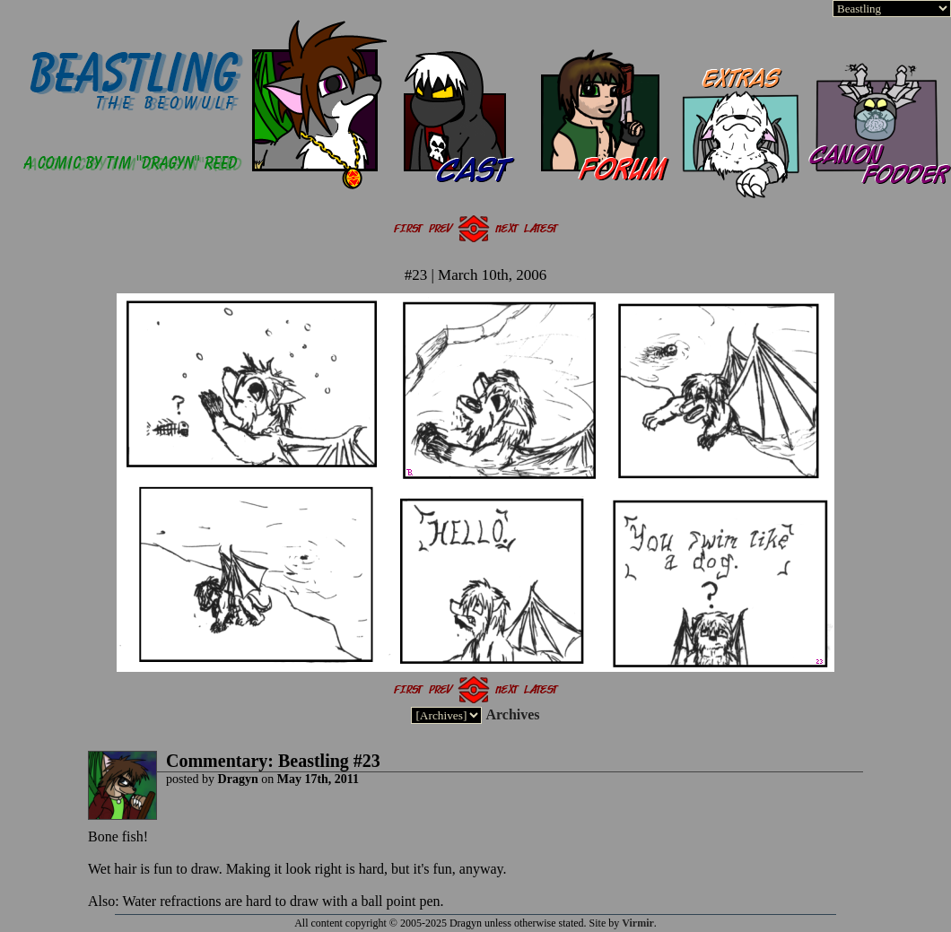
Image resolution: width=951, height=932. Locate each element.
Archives (512, 714)
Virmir (638, 923)
